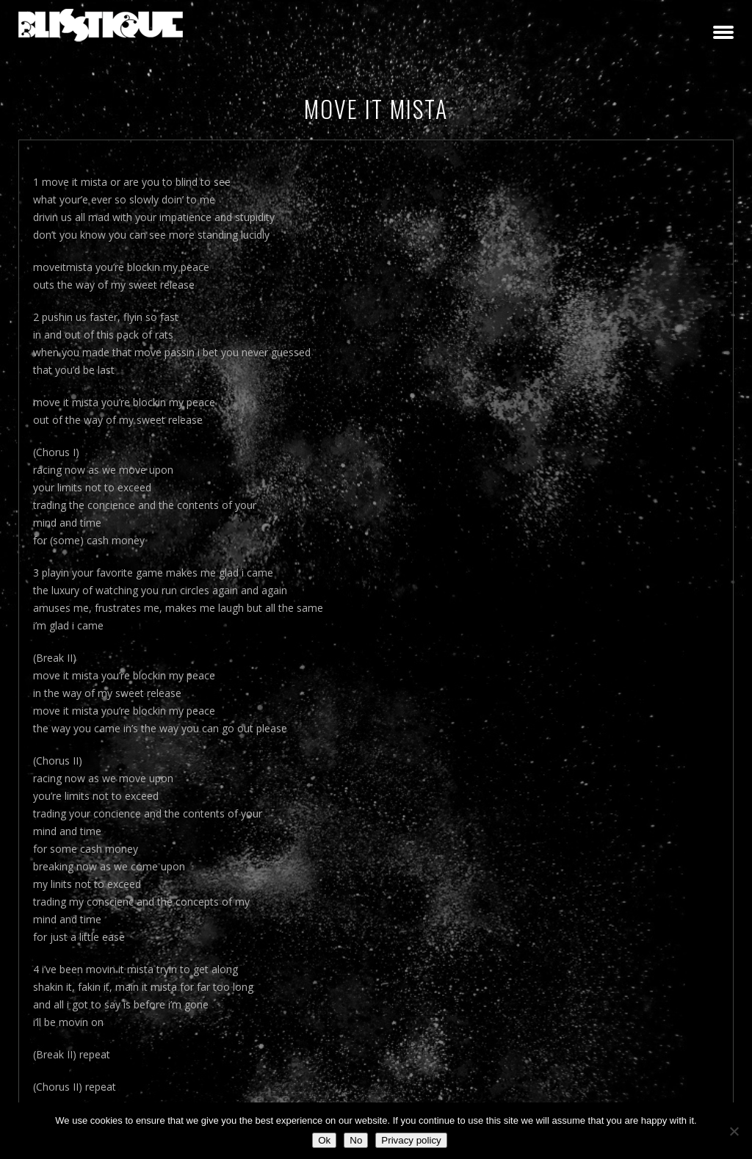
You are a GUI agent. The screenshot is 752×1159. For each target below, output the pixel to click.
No (356, 1140)
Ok (324, 1140)
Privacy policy (411, 1140)
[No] (733, 1131)
